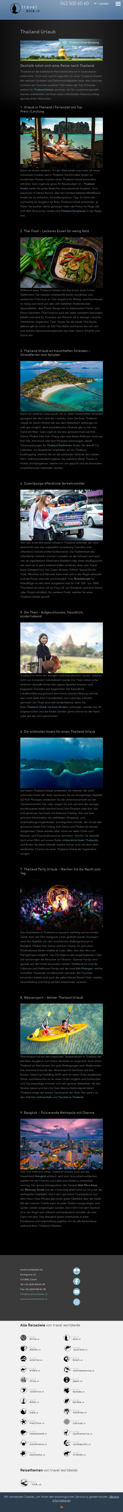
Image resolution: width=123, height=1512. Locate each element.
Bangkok (40, 1176)
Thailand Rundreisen (73, 211)
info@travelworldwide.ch (34, 1294)
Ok (61, 1507)
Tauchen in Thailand (70, 1097)
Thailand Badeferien (59, 445)
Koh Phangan (84, 968)
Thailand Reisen (44, 89)
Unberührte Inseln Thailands (80, 840)
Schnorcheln (44, 1097)
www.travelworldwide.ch (33, 1299)
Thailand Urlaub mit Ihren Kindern (47, 707)
